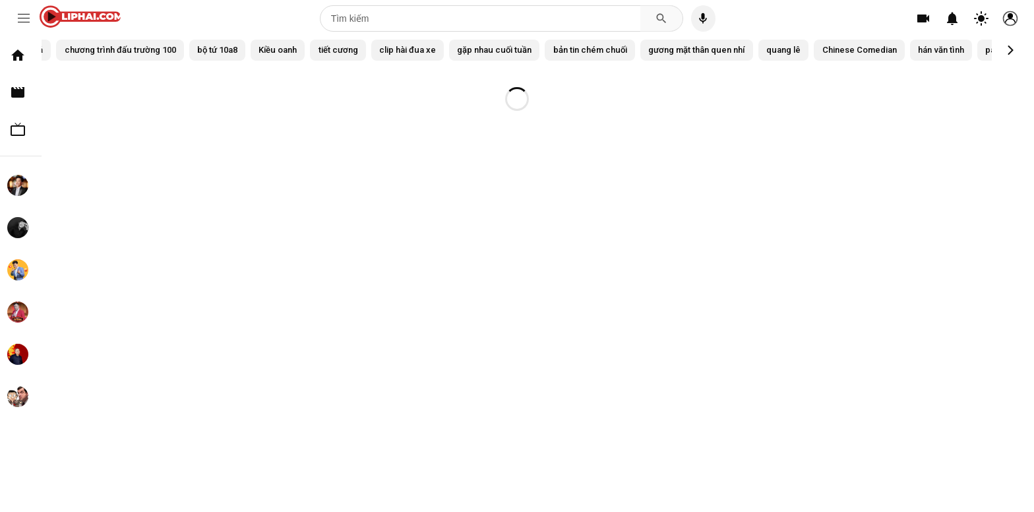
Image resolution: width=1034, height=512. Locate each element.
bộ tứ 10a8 (281, 49)
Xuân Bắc (23, 269)
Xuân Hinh (23, 354)
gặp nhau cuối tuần (580, 49)
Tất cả (79, 49)
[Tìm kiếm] (480, 18)
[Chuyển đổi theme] (981, 18)
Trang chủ (24, 55)
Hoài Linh (23, 185)
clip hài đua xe (487, 49)
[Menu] (24, 18)
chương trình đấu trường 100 (176, 49)
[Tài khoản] (1010, 18)
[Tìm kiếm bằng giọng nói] (703, 18)
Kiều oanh (347, 49)
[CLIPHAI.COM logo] (83, 18)
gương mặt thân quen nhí (799, 49)
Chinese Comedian (975, 49)
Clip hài (24, 92)
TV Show (24, 129)
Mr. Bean (23, 396)
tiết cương (412, 49)
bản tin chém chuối (683, 49)
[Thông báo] (952, 18)
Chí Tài (23, 227)
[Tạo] (923, 18)
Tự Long (23, 312)
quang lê (893, 49)
